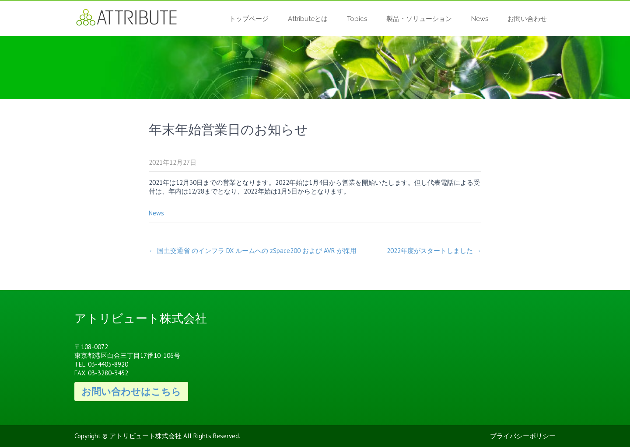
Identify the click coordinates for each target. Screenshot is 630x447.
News (479, 19)
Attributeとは (308, 19)
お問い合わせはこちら (131, 391)
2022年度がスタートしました (434, 250)
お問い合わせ (527, 19)
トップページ (249, 19)
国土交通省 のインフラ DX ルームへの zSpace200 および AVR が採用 (253, 250)
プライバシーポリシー (523, 436)
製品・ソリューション (419, 19)
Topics (357, 19)
